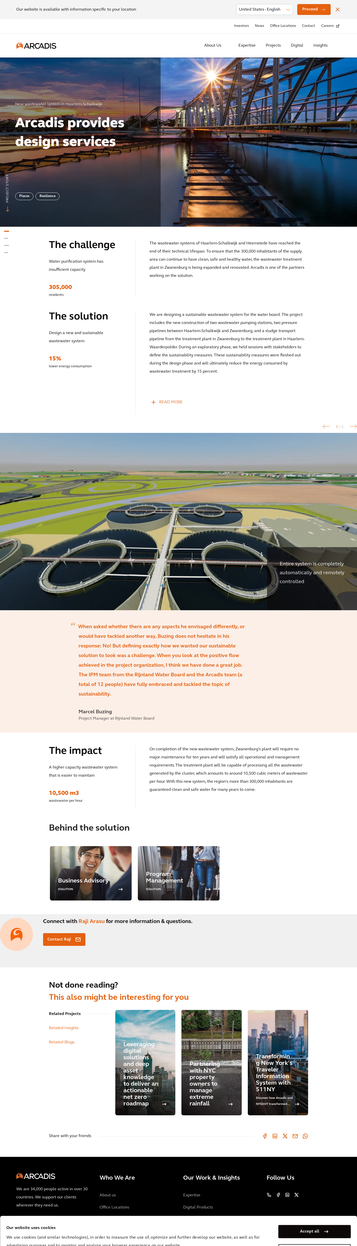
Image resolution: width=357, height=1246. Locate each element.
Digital (297, 46)
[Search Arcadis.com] (338, 46)
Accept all (309, 1202)
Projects (273, 46)
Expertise (247, 46)
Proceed (310, 9)
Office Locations (283, 26)
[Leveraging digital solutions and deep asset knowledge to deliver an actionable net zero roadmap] (145, 1062)
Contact (308, 26)
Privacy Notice (100, 1233)
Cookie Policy (138, 1233)
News (259, 26)
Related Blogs (61, 1042)
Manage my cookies (310, 1222)
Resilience (47, 196)
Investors (241, 26)
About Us (212, 46)
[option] (178, 140)
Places (24, 196)
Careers (327, 26)
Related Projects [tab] (65, 1014)
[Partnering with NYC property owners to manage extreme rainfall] (211, 1062)
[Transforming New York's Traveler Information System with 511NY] (278, 1062)
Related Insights (64, 1028)
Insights (320, 46)
